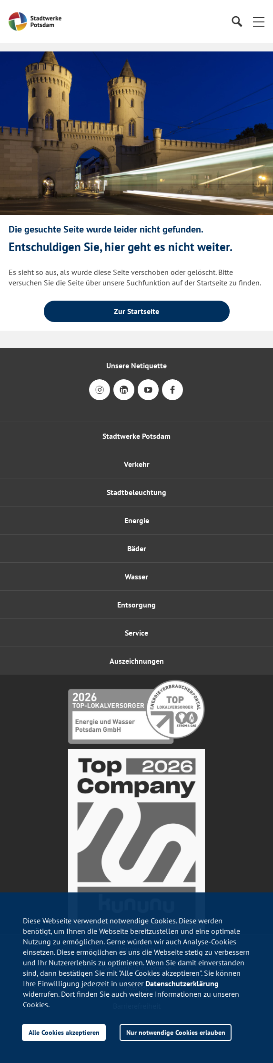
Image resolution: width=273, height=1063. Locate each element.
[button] (258, 21)
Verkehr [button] (137, 464)
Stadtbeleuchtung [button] (136, 492)
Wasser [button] (136, 576)
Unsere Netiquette (136, 365)
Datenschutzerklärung (182, 983)
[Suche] (236, 21)
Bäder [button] (136, 548)
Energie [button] (136, 520)
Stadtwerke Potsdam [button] (136, 436)
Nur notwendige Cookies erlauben (175, 1032)
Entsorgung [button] (136, 604)
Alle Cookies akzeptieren (64, 1032)
